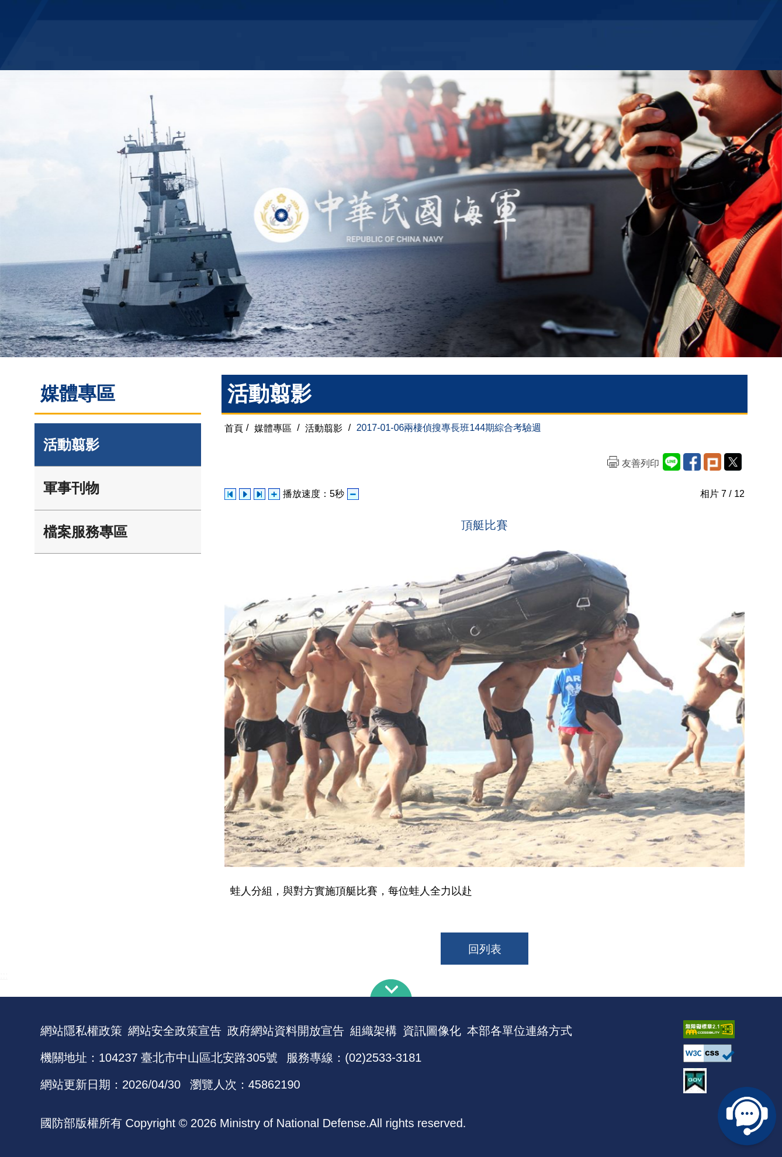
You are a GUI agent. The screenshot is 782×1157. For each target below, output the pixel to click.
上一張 (230, 494)
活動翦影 (71, 445)
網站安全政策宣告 (175, 1030)
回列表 (484, 949)
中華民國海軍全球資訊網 (219, 16)
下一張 (259, 494)
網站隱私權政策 (81, 1030)
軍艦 (608, 15)
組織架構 (373, 1030)
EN (415, 15)
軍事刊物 (71, 488)
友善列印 (640, 463)
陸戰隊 (675, 15)
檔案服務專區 (85, 532)
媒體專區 (273, 428)
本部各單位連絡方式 (519, 1030)
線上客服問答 (747, 1116)
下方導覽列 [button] (391, 988)
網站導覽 (387, 15)
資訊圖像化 (432, 1030)
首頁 (233, 428)
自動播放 (245, 494)
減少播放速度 (353, 494)
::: (4, 975)
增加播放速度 (274, 494)
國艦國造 (639, 15)
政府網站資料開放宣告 (285, 1030)
